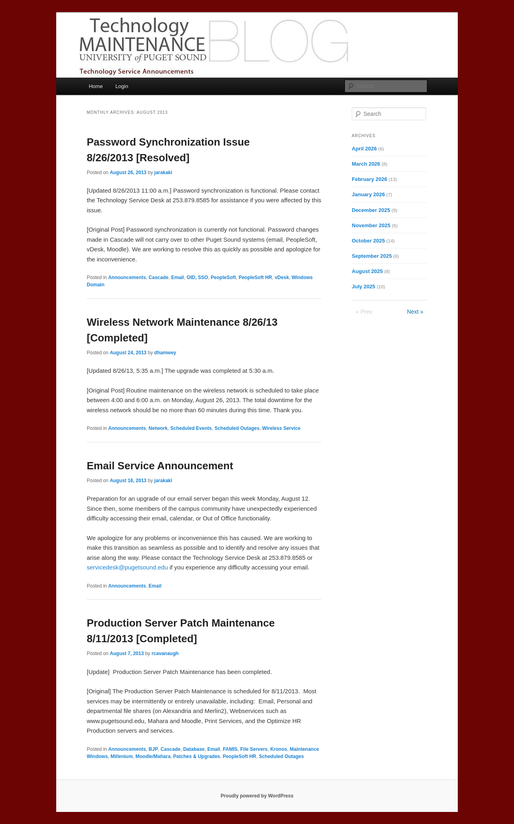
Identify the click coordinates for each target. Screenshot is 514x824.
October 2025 (368, 241)
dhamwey (165, 352)
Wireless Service (281, 428)
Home (96, 86)
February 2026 (369, 179)
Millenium (121, 756)
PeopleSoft (223, 277)
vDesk (282, 277)
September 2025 (372, 256)
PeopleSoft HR (255, 277)
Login (121, 86)
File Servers (253, 749)
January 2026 (368, 194)
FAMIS (230, 749)
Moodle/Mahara (152, 756)
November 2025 (371, 225)
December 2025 (371, 210)
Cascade (158, 277)
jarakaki (163, 172)
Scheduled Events (191, 428)
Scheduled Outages (236, 428)
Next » (415, 311)
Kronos (278, 749)
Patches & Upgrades (196, 756)
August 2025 (367, 271)
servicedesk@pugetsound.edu (127, 567)
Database (193, 749)
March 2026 (366, 164)
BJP (153, 749)
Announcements (127, 277)
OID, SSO (197, 277)
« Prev (364, 311)
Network (158, 428)
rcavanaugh (164, 653)
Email (177, 277)
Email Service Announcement (160, 466)
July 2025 (363, 287)
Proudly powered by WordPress (256, 796)
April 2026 (364, 149)
